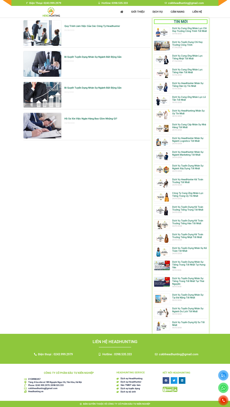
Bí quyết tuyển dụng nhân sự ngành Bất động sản (92, 56)
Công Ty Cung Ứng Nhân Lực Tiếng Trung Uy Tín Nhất (187, 194)
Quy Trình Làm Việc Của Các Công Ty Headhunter (92, 26)
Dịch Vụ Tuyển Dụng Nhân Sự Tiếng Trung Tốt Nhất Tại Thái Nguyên (188, 281)
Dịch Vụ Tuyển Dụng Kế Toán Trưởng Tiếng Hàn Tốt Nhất (187, 222)
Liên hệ (197, 11)
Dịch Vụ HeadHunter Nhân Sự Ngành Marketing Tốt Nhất (187, 153)
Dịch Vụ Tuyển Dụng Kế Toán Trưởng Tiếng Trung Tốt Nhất (187, 208)
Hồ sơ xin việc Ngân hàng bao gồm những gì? (90, 118)
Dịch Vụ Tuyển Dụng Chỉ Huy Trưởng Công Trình (187, 43)
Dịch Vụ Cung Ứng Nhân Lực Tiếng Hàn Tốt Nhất (187, 71)
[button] (166, 380)
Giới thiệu (138, 11)
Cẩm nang (178, 11)
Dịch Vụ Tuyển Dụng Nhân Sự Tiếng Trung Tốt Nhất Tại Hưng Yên (188, 265)
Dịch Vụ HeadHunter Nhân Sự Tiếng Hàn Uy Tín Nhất (187, 84)
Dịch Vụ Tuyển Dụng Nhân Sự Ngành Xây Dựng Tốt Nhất (187, 167)
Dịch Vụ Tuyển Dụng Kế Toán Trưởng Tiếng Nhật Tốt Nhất (187, 236)
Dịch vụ (158, 11)
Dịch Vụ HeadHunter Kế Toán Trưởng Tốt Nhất (187, 181)
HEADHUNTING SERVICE (130, 372)
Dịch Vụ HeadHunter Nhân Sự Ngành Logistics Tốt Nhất (187, 139)
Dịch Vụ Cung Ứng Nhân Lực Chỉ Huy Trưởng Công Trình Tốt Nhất (189, 29)
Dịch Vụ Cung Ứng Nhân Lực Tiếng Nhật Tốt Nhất (187, 57)
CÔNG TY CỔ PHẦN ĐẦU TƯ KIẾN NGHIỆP (69, 372)
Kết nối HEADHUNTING (176, 372)
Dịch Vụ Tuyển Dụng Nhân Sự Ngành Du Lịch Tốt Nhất (187, 310)
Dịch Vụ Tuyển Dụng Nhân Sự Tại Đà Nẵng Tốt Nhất (187, 296)
